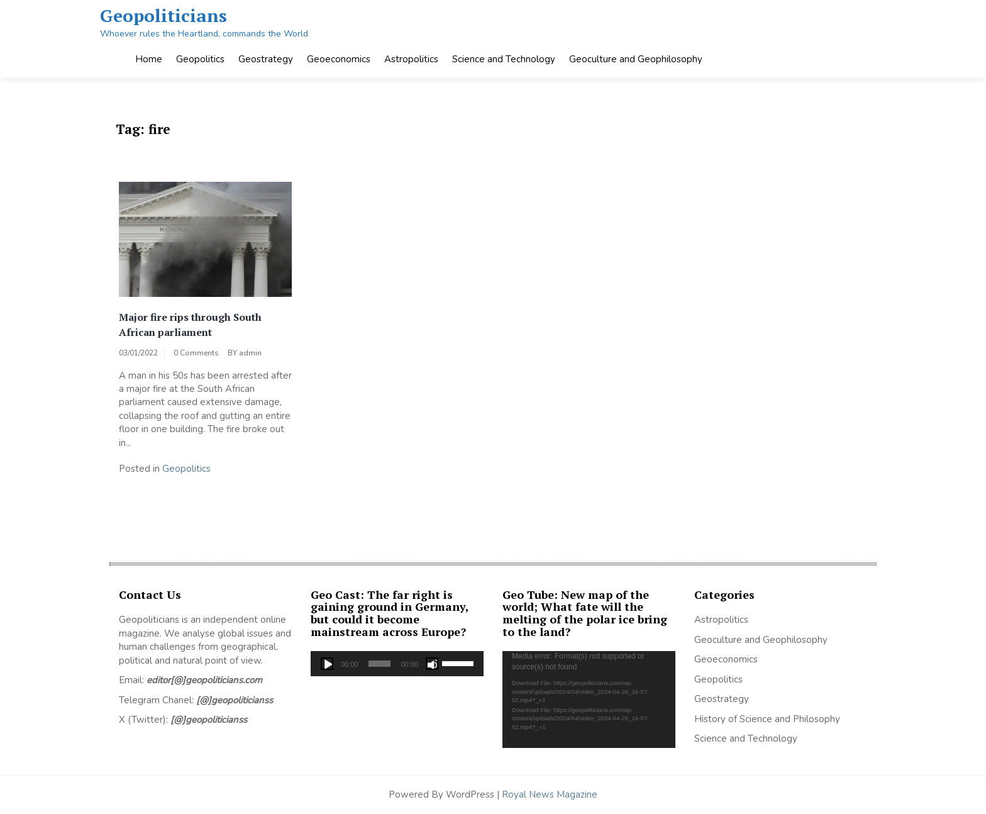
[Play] (327, 663)
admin (250, 353)
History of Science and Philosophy (767, 719)
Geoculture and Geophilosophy (635, 59)
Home (148, 59)
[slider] (379, 664)
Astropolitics (411, 59)
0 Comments (196, 353)
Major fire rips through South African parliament (190, 324)
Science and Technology (503, 59)
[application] (397, 663)
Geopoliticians (163, 15)
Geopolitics (200, 59)
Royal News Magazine (549, 794)
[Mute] (432, 663)
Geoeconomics (338, 59)
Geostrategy (265, 59)
